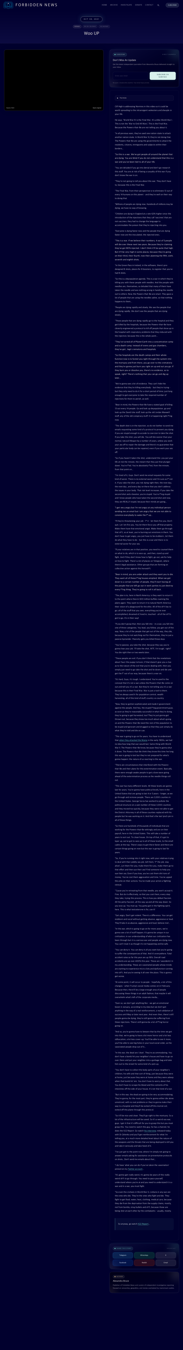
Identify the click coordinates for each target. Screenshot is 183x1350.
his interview (150, 1131)
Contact (149, 5)
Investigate (126, 5)
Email (166, 1263)
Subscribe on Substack (163, 75)
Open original (97, 108)
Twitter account (135, 1169)
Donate (138, 5)
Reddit (144, 1263)
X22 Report (143, 1224)
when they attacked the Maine (133, 740)
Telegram (122, 1255)
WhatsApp (144, 1255)
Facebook (122, 1263)
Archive (114, 5)
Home (104, 5)
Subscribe (172, 5)
